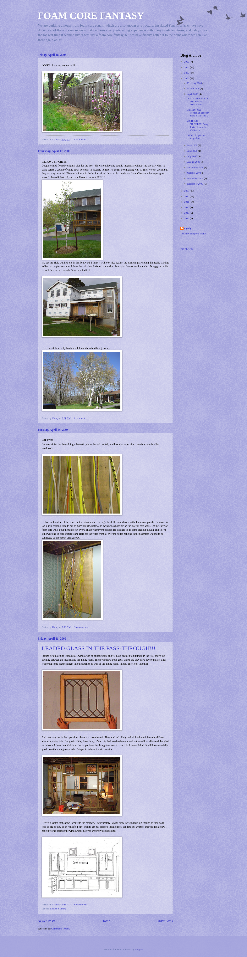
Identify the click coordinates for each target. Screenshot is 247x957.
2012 (187, 207)
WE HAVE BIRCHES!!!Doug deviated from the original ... (197, 125)
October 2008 (194, 172)
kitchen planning (58, 908)
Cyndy (187, 228)
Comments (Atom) (60, 928)
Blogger (139, 949)
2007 (187, 73)
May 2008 (192, 145)
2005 (187, 61)
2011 (187, 202)
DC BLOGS (186, 249)
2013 (187, 213)
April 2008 (193, 94)
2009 (187, 191)
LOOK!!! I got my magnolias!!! (196, 137)
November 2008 (195, 178)
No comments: (81, 627)
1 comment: (80, 418)
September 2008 (195, 167)
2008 (187, 78)
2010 (187, 196)
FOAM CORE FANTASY (91, 15)
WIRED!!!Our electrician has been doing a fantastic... (198, 113)
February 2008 (194, 83)
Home (106, 921)
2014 (187, 218)
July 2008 (192, 156)
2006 (187, 67)
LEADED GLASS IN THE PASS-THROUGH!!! (99, 648)
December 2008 (195, 183)
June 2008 (192, 151)
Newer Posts (46, 921)
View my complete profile (193, 233)
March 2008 (193, 88)
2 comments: (80, 139)
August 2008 (193, 162)
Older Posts (164, 921)
